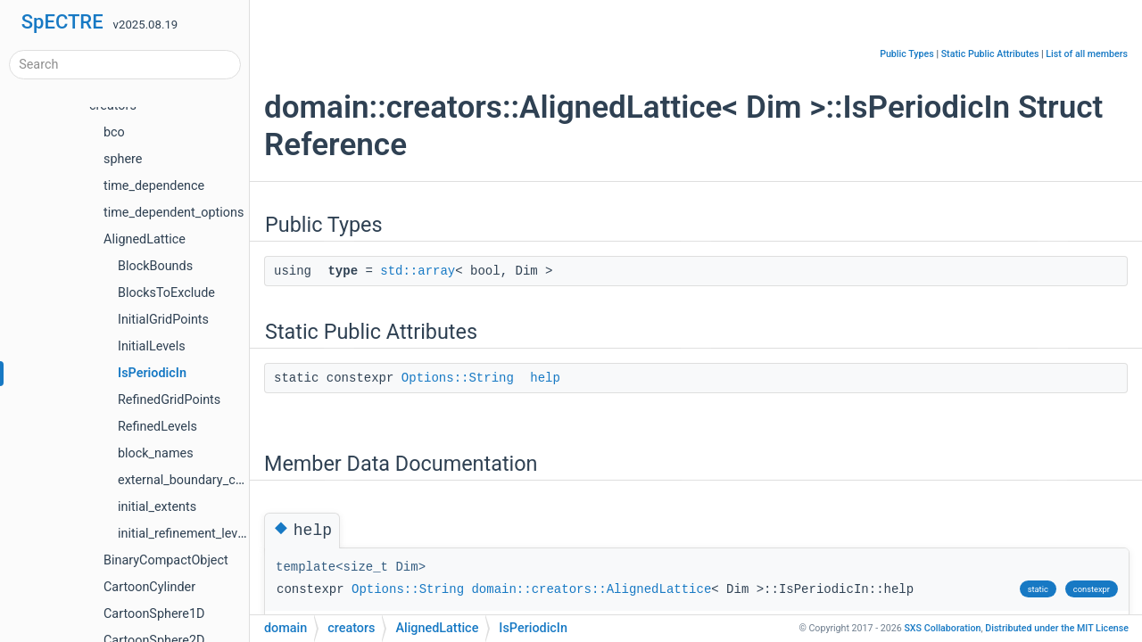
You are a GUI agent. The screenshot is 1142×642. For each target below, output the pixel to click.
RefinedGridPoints (169, 399)
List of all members (1087, 54)
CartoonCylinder (149, 587)
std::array (417, 271)
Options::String (457, 378)
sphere (122, 159)
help (545, 378)
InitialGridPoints (163, 319)
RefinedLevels (157, 426)
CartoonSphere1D (153, 613)
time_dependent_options (173, 212)
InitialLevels (152, 346)
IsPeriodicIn (152, 373)
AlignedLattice (144, 239)
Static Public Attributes (990, 54)
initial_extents (157, 506)
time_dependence (153, 185)
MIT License (1057, 628)
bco (114, 132)
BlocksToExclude (166, 292)
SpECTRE (62, 22)
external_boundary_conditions (203, 480)
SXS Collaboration (942, 628)
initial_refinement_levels (186, 533)
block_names (156, 453)
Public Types (907, 54)
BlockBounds (155, 266)
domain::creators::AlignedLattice (591, 589)
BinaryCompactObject (165, 560)
